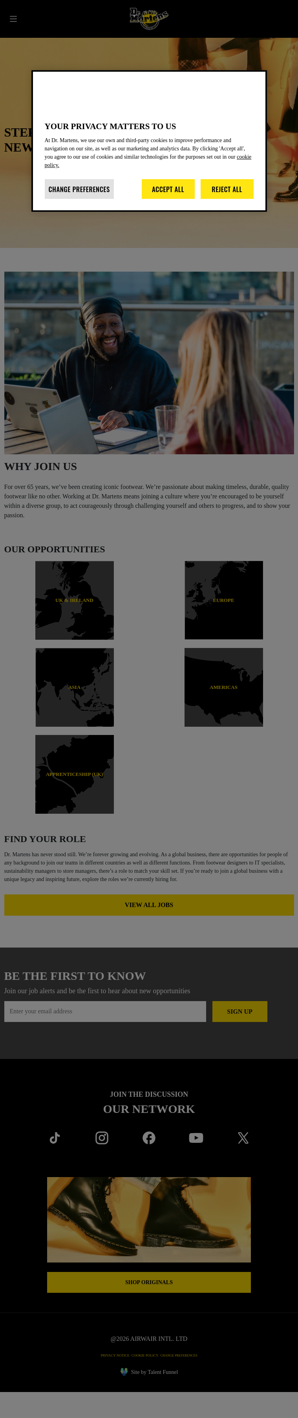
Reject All (227, 196)
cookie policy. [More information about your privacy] (66, 173)
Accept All (168, 196)
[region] (149, 144)
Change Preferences (79, 196)
